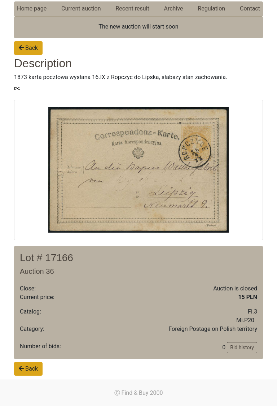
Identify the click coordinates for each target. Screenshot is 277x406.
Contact (250, 8)
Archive (173, 8)
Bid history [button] (242, 347)
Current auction (81, 8)
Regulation (211, 8)
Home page (32, 8)
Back (28, 47)
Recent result (132, 8)
